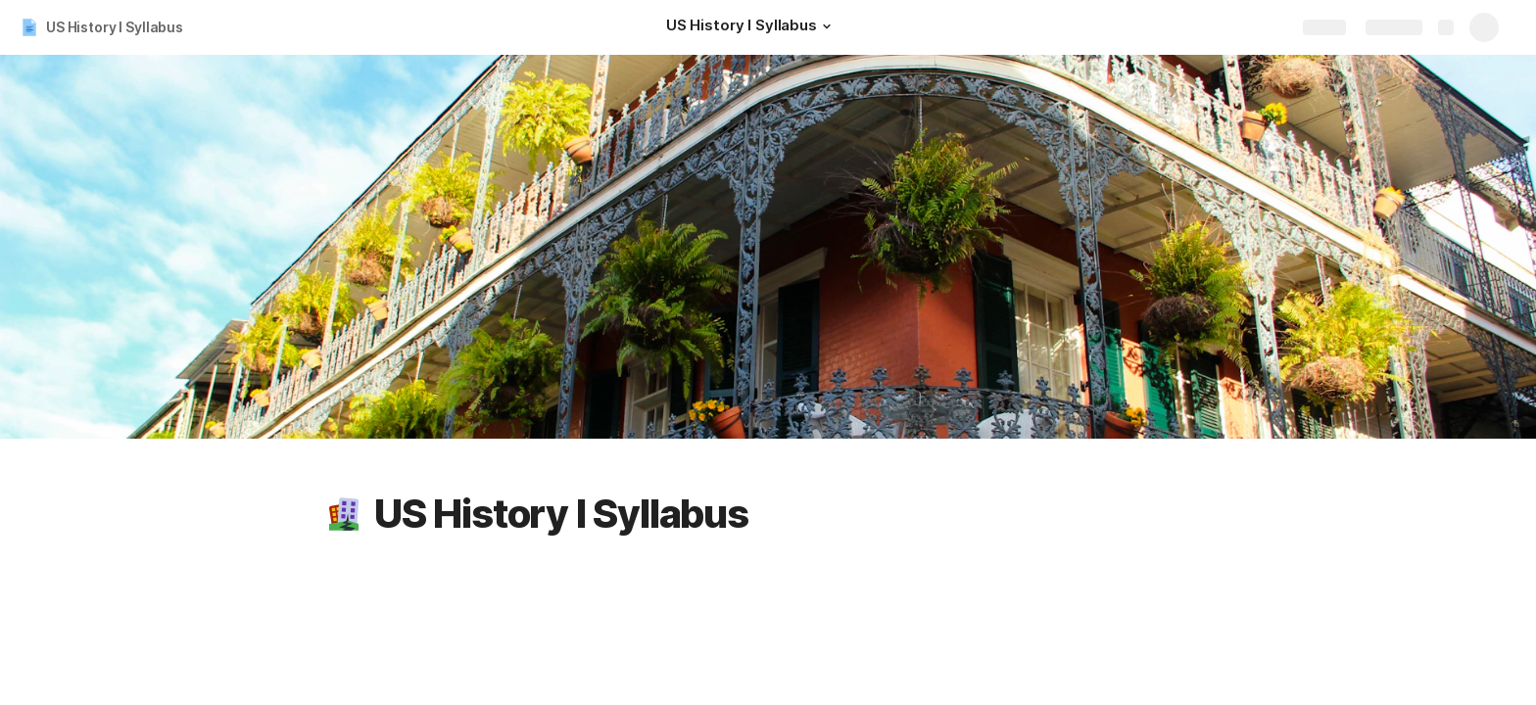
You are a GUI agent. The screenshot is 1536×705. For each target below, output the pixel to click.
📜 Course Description (1267, 581)
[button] (827, 26)
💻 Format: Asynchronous (1278, 657)
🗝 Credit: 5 (1229, 606)
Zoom (396, 616)
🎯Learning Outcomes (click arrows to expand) (1350, 683)
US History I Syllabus (114, 27)
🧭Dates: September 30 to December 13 (1328, 632)
